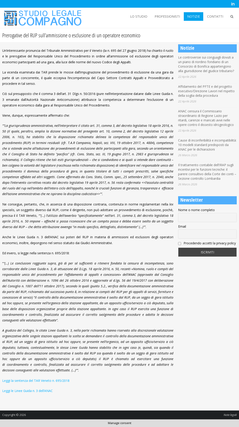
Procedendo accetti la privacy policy (207, 243)
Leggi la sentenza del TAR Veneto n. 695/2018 (35, 380)
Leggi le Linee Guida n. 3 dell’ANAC (27, 391)
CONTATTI (215, 16)
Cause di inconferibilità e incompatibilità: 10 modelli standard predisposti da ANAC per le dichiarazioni (207, 144)
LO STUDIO (138, 16)
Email (182, 226)
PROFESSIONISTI (167, 16)
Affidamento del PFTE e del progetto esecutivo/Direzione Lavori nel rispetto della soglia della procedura (206, 91)
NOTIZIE (193, 16)
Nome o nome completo (196, 210)
